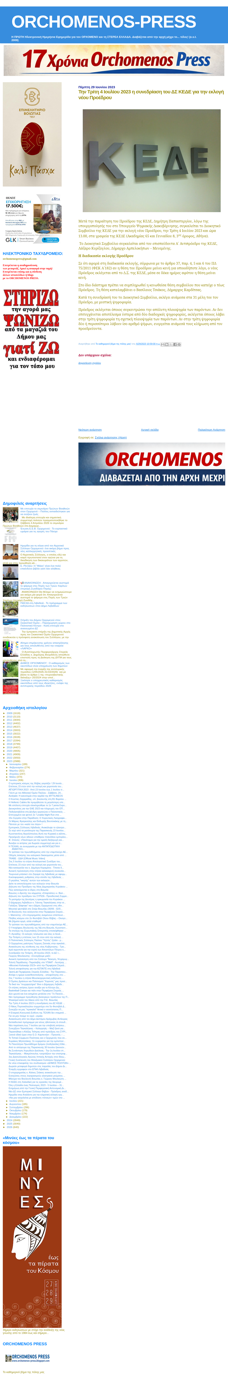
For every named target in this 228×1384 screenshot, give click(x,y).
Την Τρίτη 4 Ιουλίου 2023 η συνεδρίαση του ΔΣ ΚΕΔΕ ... (37, 1003)
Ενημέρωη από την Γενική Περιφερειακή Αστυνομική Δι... (37, 1088)
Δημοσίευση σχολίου (89, 363)
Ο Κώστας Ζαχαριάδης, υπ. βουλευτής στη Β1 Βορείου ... (37, 799)
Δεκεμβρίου (15, 1117)
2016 (10, 737)
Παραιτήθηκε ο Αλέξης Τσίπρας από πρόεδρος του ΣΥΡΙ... (38, 1031)
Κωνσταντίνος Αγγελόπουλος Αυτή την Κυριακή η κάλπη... (38, 833)
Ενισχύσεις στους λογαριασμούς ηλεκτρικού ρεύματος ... (37, 1075)
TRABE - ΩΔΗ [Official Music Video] (27, 858)
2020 (10, 750)
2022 (10, 757)
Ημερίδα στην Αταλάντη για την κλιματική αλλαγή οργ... (36, 1094)
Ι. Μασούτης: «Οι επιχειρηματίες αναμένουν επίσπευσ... (37, 915)
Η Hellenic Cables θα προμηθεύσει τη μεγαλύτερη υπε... (37, 802)
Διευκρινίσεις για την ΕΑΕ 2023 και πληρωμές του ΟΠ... (37, 808)
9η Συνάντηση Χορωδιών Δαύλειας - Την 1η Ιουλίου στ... (37, 1050)
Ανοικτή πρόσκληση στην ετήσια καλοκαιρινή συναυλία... (37, 871)
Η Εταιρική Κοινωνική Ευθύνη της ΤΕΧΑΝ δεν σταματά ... (37, 1012)
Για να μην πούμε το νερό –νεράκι (25, 1016)
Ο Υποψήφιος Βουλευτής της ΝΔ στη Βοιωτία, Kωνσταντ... (38, 927)
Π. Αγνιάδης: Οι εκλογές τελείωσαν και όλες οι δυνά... (35, 934)
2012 (10, 723)
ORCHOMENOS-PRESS (103, 21)
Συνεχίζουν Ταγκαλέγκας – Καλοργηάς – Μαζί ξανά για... (37, 1028)
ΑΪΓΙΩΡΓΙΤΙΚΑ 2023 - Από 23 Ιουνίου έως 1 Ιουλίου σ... (36, 789)
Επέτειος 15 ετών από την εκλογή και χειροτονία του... (36, 786)
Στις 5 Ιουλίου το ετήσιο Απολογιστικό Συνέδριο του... (35, 861)
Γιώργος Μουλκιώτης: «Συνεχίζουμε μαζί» (29, 956)
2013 (10, 726)
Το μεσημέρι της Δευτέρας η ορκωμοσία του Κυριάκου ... (37, 899)
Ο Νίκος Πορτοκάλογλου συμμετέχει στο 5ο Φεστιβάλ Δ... (37, 1006)
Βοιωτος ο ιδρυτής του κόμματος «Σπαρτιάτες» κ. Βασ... (37, 893)
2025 (10, 1123)
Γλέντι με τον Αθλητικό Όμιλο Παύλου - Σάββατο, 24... (35, 793)
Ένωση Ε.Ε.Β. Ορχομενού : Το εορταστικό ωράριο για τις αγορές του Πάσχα (43, 530)
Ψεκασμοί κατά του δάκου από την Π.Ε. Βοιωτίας (33, 1000)
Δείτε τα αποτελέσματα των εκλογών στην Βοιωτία (34, 883)
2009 (10, 713)
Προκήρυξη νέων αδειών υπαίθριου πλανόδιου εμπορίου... (38, 837)
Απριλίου (14, 774)
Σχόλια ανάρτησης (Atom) (111, 437)
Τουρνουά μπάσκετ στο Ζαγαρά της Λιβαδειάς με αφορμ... (38, 874)
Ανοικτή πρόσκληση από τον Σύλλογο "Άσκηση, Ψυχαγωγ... (39, 959)
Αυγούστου (15, 1104)
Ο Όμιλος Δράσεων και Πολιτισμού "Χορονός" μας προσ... (38, 981)
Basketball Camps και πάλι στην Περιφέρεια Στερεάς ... (36, 990)
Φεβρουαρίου (16, 767)
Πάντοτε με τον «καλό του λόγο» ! (25, 824)
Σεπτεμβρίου (16, 1107)
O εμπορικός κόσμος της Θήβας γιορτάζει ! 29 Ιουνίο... (36, 783)
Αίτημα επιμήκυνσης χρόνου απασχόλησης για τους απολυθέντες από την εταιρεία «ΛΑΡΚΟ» (44, 645)
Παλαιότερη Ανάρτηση (211, 429)
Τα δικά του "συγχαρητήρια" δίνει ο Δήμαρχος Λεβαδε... (36, 984)
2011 (10, 719)
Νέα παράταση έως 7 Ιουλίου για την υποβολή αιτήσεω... (37, 1025)
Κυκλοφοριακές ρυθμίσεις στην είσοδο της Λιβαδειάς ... (36, 877)
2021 (10, 754)
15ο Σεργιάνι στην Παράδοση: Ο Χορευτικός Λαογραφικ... (37, 818)
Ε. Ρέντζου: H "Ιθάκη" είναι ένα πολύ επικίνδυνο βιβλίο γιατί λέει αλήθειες (40, 567)
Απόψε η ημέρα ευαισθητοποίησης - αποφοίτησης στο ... (37, 975)
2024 (10, 1120)
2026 (10, 1127)
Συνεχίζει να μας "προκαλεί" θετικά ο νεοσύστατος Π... (36, 1009)
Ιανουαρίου (15, 764)
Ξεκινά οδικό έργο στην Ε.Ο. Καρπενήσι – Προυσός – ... (37, 1034)
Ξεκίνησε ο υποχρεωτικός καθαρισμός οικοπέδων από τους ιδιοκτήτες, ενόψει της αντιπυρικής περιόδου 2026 (44, 683)
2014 (10, 730)
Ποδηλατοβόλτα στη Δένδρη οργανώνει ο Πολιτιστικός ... (37, 811)
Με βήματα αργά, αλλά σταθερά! (25, 921)
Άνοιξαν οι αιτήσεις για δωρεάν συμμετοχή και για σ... (35, 843)
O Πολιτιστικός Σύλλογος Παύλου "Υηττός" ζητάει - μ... (36, 940)
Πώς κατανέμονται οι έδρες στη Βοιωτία (28, 890)
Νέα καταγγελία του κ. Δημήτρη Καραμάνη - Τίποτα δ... (36, 867)
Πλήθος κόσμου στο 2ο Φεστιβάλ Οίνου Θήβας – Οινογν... (38, 918)
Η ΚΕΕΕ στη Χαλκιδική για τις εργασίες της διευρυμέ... (36, 1082)
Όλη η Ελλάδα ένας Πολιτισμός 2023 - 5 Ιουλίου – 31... (36, 1085)
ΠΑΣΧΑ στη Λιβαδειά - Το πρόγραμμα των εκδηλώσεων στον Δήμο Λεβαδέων (43, 604)
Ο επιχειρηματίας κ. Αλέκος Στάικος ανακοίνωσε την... (35, 1072)
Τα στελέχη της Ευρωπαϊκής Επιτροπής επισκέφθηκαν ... (37, 930)
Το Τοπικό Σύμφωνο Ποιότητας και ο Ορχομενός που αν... (38, 1038)
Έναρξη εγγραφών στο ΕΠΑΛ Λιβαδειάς (29, 1069)
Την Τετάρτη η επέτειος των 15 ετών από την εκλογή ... (36, 937)
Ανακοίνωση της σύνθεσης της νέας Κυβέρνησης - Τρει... (37, 946)
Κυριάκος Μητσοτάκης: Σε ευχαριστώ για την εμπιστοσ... (37, 1041)
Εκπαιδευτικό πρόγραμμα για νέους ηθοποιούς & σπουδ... (38, 1022)
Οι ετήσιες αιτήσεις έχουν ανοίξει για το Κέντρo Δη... (35, 987)
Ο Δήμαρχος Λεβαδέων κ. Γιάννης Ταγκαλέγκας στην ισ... (37, 902)
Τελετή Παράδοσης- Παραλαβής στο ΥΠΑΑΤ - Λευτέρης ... (38, 962)
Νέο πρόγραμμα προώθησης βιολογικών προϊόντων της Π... (39, 997)
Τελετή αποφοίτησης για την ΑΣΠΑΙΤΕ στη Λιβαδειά (34, 968)
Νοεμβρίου (15, 1113)
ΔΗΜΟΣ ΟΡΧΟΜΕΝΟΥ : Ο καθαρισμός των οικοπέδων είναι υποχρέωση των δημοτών (45, 664)
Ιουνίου (13, 780)
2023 (10, 761)
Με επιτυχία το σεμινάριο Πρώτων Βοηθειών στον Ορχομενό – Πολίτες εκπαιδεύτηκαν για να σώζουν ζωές (45, 511)
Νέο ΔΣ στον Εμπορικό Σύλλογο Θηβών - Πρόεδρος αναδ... (39, 1091)
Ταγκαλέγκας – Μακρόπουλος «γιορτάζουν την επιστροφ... (38, 1053)
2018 (10, 743)
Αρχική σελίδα (150, 429)
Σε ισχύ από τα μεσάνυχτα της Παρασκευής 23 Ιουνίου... (37, 830)
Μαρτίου (14, 770)
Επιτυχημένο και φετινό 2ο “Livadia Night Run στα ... (35, 814)
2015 (10, 733)
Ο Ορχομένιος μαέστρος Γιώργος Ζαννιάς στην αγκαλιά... (37, 943)
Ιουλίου (13, 1101)
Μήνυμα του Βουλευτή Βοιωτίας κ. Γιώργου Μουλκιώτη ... (37, 1078)
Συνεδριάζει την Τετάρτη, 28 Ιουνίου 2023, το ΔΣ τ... (34, 953)
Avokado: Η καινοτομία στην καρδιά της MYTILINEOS (36, 796)
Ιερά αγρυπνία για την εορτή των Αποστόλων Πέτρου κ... (37, 949)
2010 (10, 716)
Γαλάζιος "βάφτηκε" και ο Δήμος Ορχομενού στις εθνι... (36, 905)
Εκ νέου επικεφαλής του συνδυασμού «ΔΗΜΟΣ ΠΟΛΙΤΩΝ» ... (40, 1063)
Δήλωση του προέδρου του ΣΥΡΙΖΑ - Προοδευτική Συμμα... (38, 896)
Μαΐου (13, 777)
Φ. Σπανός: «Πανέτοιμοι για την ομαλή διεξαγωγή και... (36, 840)
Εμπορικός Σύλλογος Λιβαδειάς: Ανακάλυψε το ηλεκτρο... (37, 827)
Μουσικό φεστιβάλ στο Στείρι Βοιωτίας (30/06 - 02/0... (35, 908)
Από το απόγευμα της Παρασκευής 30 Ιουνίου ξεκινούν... (37, 1047)
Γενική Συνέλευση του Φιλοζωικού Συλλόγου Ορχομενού (37, 1060)
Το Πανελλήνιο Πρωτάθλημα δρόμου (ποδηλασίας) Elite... (38, 1044)
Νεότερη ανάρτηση (90, 429)
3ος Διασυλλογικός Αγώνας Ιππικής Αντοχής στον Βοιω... (37, 1056)
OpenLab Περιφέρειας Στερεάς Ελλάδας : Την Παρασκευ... (38, 971)
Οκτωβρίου (15, 1110)
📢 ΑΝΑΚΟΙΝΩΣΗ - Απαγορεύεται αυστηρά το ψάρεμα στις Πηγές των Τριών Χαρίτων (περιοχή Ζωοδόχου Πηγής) (44, 585)
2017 (10, 740)
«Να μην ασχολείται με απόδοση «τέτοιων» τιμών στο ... (37, 1097)
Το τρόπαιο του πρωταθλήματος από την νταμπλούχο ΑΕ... (38, 852)
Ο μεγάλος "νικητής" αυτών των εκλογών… (30, 880)
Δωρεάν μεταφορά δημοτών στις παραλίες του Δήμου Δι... (38, 1066)
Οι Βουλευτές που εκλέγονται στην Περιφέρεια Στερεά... (36, 911)
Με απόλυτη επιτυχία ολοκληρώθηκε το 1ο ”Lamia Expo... (38, 805)
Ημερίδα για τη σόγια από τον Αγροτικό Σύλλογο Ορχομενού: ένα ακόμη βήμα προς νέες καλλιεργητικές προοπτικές (44, 548)
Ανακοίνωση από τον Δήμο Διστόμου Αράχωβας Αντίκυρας (38, 1019)
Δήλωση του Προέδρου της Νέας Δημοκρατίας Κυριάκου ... (38, 886)
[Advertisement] (153, 394)
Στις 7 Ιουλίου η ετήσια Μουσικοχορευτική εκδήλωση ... (36, 978)
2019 (10, 747)
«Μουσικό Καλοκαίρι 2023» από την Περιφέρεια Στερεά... (37, 965)
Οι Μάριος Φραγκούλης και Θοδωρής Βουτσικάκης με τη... (38, 821)
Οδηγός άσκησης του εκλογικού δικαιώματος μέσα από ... (37, 855)
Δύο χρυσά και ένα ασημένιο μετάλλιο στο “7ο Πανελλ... (37, 993)
